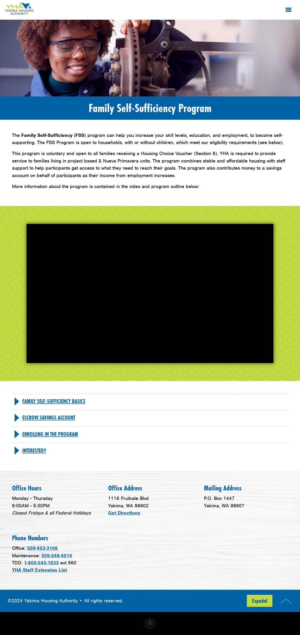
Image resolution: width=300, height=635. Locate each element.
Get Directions (124, 513)
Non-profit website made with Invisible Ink (150, 623)
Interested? (34, 450)
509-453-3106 (42, 548)
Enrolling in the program (50, 434)
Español (259, 601)
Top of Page (286, 601)
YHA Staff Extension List (39, 570)
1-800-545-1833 (41, 563)
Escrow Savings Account (48, 417)
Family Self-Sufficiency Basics (53, 401)
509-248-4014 (56, 556)
